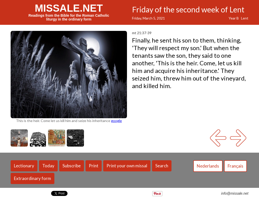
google (116, 120)
